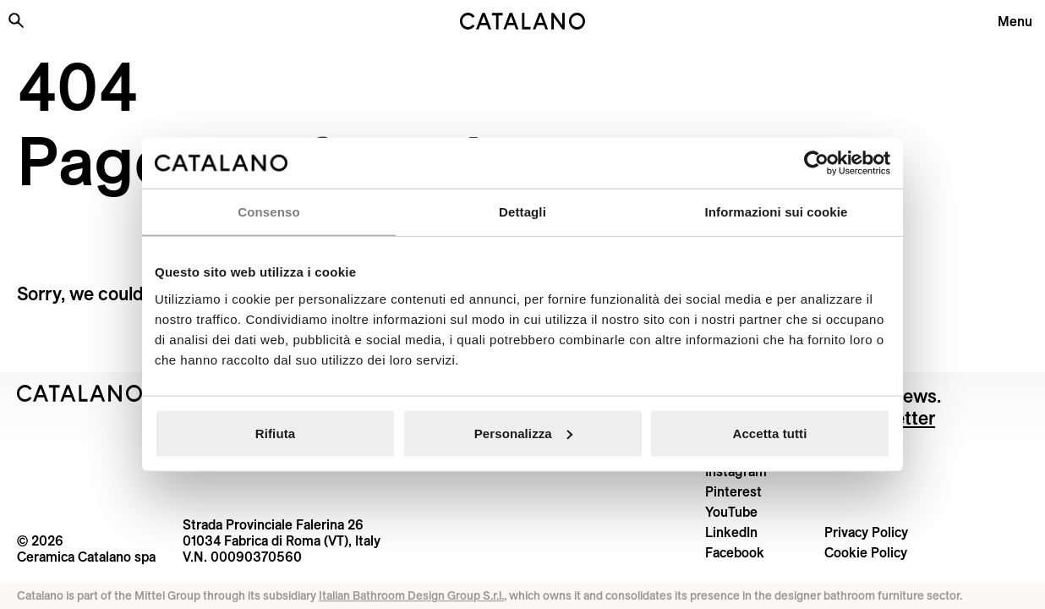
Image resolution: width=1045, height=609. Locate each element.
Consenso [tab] (268, 212)
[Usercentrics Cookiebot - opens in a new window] (816, 163)
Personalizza (523, 432)
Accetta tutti (770, 432)
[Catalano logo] (522, 21)
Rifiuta (275, 432)
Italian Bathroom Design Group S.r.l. (411, 595)
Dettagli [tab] (522, 212)
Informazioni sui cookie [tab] (776, 212)
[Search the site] (16, 20)
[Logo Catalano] (80, 393)
